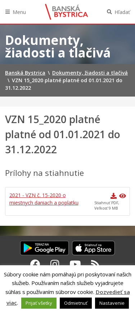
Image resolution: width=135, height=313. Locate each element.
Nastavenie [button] (112, 303)
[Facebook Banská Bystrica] (35, 264)
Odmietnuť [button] (75, 303)
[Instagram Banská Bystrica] (54, 264)
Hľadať (122, 12)
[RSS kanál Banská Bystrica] (95, 264)
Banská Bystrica (66, 12)
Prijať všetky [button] (39, 303)
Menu (19, 12)
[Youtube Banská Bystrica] (75, 264)
